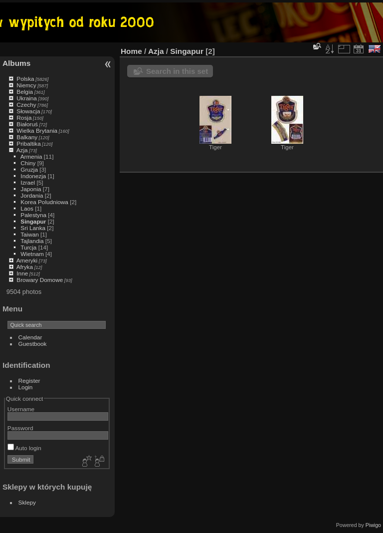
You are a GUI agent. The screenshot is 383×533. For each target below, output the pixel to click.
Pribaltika (28, 143)
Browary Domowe (39, 279)
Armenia (31, 156)
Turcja (28, 247)
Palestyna (33, 215)
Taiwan (29, 234)
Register (29, 380)
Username (20, 409)
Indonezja (33, 176)
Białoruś (27, 124)
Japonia (30, 189)
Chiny (27, 163)
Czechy (26, 104)
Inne (22, 273)
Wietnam (31, 254)
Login (25, 387)
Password (20, 428)
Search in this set (177, 71)
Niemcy (26, 85)
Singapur (33, 221)
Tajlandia (31, 241)
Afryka (24, 267)
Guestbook (32, 343)
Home (131, 51)
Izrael (27, 182)
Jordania (31, 195)
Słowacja (28, 111)
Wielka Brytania (36, 130)
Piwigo (373, 525)
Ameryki (27, 260)
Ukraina (26, 98)
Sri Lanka (32, 228)
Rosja (23, 117)
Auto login (24, 448)
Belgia (24, 91)
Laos (26, 208)
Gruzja (29, 169)
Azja (22, 150)
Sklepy (27, 502)
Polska (25, 78)
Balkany (26, 137)
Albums (16, 63)
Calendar (30, 337)
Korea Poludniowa (44, 202)
